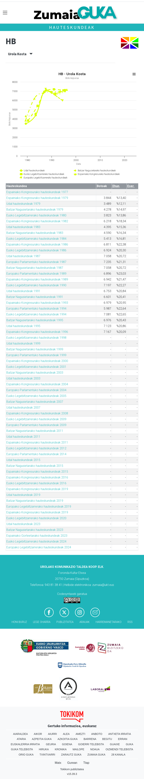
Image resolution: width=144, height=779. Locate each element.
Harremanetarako (109, 622)
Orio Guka (26, 754)
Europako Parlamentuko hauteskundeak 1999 (36, 355)
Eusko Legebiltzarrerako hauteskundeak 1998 (36, 337)
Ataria (21, 738)
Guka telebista (22, 749)
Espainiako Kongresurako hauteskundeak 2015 (37, 471)
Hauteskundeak (72, 27)
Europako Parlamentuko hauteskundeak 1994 (36, 308)
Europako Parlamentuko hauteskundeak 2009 (36, 425)
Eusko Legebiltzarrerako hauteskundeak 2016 (36, 483)
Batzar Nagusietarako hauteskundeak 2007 (34, 401)
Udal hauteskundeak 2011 (23, 436)
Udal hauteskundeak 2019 (23, 495)
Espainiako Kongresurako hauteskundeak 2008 (37, 413)
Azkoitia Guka (68, 738)
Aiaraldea (20, 733)
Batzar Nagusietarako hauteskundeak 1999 (34, 349)
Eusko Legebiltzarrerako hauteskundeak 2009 (36, 419)
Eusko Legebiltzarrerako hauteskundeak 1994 (36, 314)
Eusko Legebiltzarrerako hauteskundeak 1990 (36, 285)
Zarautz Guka (71, 754)
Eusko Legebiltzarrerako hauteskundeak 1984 (36, 238)
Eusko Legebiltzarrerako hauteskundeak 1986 (36, 250)
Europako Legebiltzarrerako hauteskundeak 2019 (38, 506)
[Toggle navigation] (5, 12)
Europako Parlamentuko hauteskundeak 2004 (36, 390)
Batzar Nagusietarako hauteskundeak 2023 (34, 530)
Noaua (95, 749)
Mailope (78, 749)
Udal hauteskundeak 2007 (23, 407)
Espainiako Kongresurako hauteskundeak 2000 (37, 361)
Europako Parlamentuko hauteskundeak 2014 (36, 454)
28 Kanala (118, 754)
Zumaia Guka (96, 754)
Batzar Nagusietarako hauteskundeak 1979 (34, 209)
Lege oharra (41, 622)
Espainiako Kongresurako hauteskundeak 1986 (37, 244)
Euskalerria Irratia (25, 744)
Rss (130, 622)
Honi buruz (19, 622)
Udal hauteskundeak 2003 (23, 378)
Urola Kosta (20, 54)
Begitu (107, 738)
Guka (129, 744)
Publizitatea (65, 622)
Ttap (86, 762)
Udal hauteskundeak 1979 (23, 204)
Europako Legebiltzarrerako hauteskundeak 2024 (38, 547)
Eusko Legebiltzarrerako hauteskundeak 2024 (36, 541)
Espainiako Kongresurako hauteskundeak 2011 (37, 442)
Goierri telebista (91, 744)
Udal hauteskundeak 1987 (23, 256)
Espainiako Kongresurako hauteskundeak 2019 (37, 489)
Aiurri (52, 733)
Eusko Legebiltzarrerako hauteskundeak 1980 (36, 215)
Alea (66, 733)
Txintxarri (47, 754)
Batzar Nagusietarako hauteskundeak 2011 (34, 431)
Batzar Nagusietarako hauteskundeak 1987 (34, 268)
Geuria (51, 744)
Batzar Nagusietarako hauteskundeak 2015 (34, 466)
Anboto (96, 733)
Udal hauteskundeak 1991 (23, 291)
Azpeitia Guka (42, 738)
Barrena (90, 738)
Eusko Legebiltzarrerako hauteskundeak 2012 (36, 448)
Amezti (80, 733)
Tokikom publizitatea (72, 769)
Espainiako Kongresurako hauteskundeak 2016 (37, 477)
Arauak (85, 622)
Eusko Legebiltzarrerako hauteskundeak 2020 (36, 518)
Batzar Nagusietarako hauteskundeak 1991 (34, 297)
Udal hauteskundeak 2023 (23, 524)
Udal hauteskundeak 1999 (23, 343)
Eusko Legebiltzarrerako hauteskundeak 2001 (36, 367)
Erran (122, 738)
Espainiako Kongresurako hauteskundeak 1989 (37, 279)
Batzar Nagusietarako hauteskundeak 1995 (34, 320)
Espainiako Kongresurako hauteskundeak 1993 (37, 302)
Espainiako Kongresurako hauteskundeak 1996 (37, 332)
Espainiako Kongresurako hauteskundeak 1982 (37, 221)
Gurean (72, 762)
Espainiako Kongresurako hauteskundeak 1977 (37, 192)
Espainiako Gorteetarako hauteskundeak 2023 (36, 535)
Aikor (38, 733)
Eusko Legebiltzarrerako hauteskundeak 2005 (36, 396)
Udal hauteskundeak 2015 (23, 460)
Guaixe (115, 744)
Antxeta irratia (119, 733)
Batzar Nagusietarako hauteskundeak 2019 (34, 500)
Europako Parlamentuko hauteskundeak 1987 (36, 262)
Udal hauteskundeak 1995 (23, 326)
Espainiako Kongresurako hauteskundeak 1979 (37, 198)
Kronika (61, 749)
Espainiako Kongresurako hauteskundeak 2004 (37, 384)
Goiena (67, 744)
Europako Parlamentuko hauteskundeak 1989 (36, 273)
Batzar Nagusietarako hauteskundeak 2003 (34, 372)
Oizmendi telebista (119, 749)
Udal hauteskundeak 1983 (23, 227)
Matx (58, 762)
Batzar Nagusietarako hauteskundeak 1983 (34, 233)
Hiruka (44, 749)
